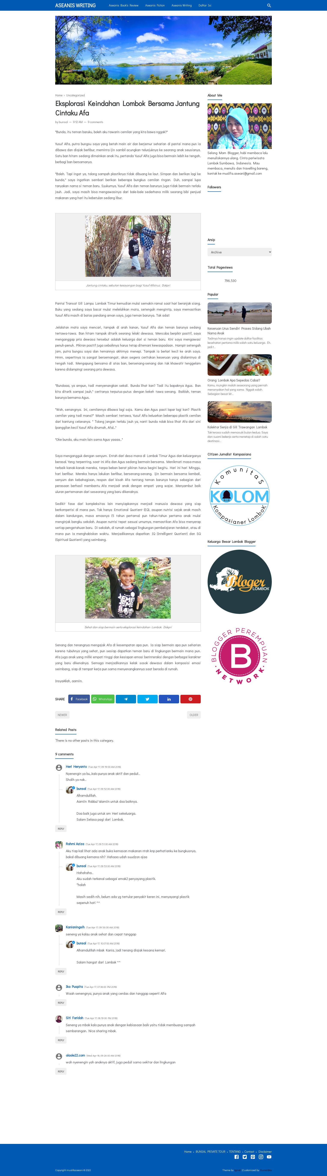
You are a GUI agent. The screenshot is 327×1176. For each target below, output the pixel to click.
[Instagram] (261, 1157)
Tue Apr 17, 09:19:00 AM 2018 (104, 766)
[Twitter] (102, 699)
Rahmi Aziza (75, 843)
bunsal (81, 788)
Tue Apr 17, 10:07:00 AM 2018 (103, 943)
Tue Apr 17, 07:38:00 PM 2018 (100, 986)
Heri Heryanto (76, 766)
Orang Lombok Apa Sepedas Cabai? (234, 380)
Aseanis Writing (75, 5)
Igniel (238, 1170)
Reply (61, 828)
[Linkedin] (169, 699)
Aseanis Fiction (155, 5)
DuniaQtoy (266, 1170)
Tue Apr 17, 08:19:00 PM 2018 (101, 1018)
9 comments (95, 122)
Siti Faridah (74, 1017)
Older (194, 715)
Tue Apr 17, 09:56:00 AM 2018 (103, 927)
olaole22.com (75, 1055)
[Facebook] (79, 699)
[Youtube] (269, 1157)
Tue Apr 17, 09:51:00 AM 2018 (102, 844)
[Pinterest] (190, 699)
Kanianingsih (75, 927)
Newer (62, 715)
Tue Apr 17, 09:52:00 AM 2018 (104, 788)
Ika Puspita (74, 986)
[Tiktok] (253, 1157)
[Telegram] (126, 699)
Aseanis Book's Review (123, 5)
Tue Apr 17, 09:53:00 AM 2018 (104, 866)
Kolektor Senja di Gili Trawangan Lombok (237, 427)
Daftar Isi (205, 5)
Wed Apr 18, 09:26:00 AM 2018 (103, 1055)
